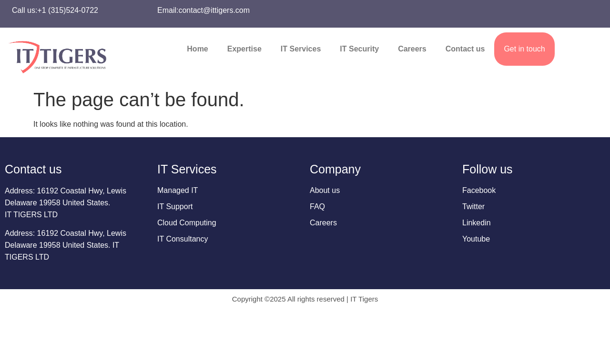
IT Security (359, 49)
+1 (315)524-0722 (67, 10)
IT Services (301, 49)
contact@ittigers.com (214, 10)
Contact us (465, 49)
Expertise (244, 49)
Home (197, 49)
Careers (412, 49)
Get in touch (524, 49)
